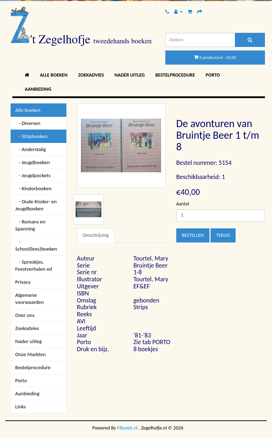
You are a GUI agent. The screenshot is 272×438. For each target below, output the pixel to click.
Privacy (22, 282)
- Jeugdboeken (32, 162)
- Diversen (27, 123)
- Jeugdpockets (33, 175)
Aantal (182, 204)
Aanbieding (38, 89)
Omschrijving (96, 235)
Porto (213, 75)
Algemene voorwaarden (29, 298)
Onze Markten (30, 354)
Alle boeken (53, 75)
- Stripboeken (31, 136)
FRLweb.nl (127, 428)
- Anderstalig (30, 149)
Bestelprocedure (175, 75)
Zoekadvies (91, 75)
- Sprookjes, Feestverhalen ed (33, 265)
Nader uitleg (129, 75)
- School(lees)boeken (36, 245)
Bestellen (193, 235)
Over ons (24, 315)
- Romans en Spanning (30, 225)
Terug (223, 235)
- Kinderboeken (33, 188)
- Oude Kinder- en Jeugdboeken (36, 205)
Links (20, 406)
